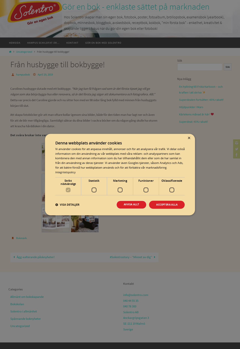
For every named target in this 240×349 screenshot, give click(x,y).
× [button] (189, 138)
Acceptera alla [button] (166, 204)
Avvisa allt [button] (128, 204)
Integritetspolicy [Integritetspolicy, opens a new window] (65, 172)
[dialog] (120, 175)
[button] (67, 204)
